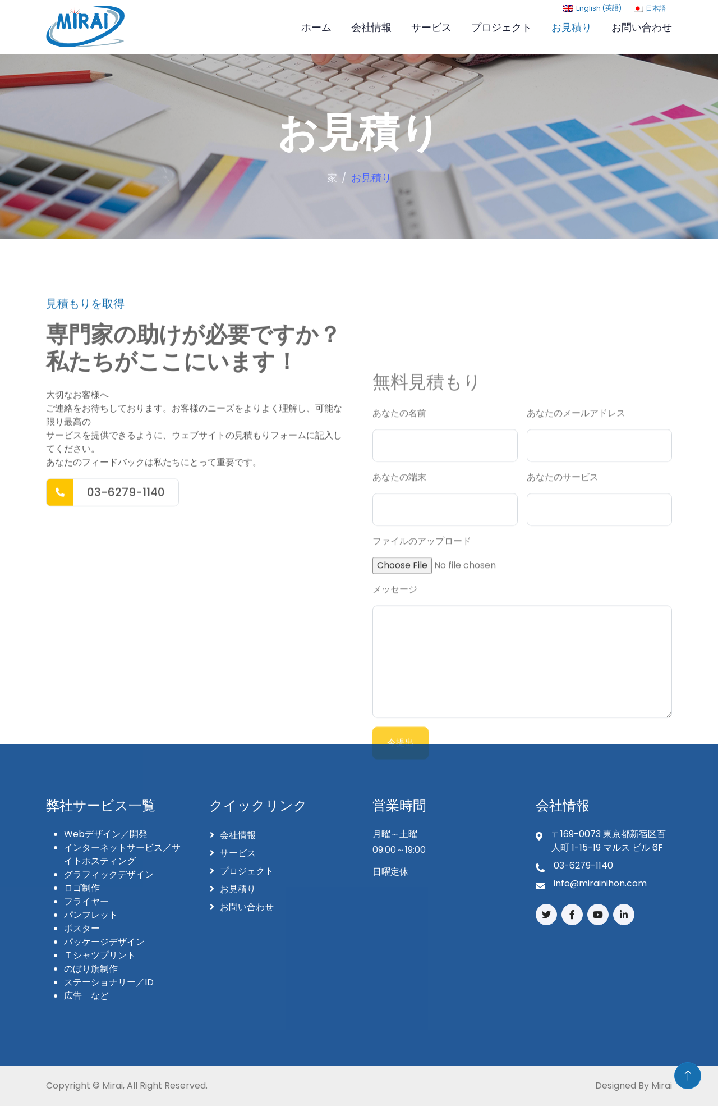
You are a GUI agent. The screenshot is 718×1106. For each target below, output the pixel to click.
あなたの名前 (399, 683)
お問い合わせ (641, 27)
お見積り (571, 27)
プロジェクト (501, 27)
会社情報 (371, 27)
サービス (431, 27)
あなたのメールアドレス (576, 683)
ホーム (316, 27)
